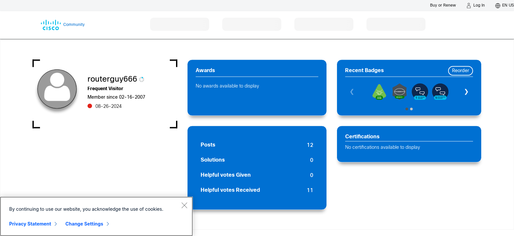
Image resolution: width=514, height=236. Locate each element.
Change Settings (84, 223)
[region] (96, 216)
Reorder (460, 71)
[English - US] (504, 5)
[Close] (184, 205)
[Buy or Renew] (443, 5)
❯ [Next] (466, 92)
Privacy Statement (30, 223)
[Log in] (475, 5)
